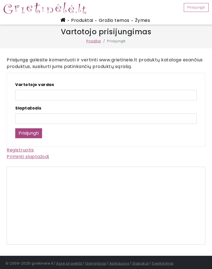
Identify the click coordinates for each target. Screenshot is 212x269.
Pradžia (93, 41)
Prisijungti (196, 7)
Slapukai (140, 263)
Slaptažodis (28, 108)
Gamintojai (95, 263)
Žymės (142, 20)
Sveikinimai (163, 263)
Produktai (82, 20)
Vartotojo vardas (34, 84)
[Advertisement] (106, 205)
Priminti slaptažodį (28, 156)
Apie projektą (69, 263)
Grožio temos (114, 20)
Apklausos (119, 263)
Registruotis (20, 150)
